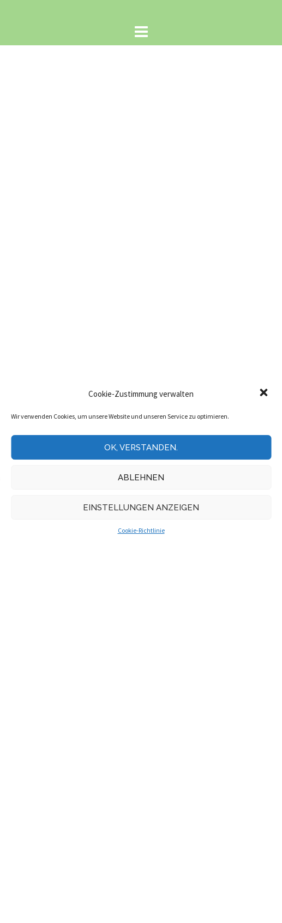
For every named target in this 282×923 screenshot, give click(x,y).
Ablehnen (141, 478)
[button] (264, 393)
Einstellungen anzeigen (141, 508)
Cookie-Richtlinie (141, 530)
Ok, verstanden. (141, 447)
